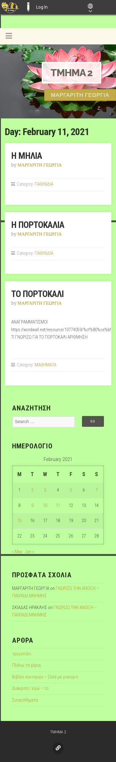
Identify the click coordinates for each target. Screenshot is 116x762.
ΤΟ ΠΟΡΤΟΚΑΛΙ (37, 294)
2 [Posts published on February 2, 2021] (32, 490)
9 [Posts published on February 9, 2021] (32, 505)
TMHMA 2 (71, 72)
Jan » (29, 551)
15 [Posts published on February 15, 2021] (19, 520)
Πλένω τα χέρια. (26, 665)
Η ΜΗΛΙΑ (26, 155)
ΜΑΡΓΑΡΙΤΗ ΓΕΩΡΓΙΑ (40, 165)
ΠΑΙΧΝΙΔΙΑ (44, 184)
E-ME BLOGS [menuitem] (28, 7)
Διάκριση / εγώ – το (30, 688)
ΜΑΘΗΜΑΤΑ (45, 365)
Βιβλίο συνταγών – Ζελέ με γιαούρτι (45, 677)
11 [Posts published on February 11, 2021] (58, 505)
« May (17, 551)
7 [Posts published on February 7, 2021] (97, 490)
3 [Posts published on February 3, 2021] (45, 490)
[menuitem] (10, 7)
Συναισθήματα (25, 700)
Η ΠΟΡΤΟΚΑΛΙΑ (37, 225)
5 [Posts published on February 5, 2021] (71, 490)
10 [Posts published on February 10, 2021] (45, 505)
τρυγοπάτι (21, 654)
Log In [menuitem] (42, 7)
